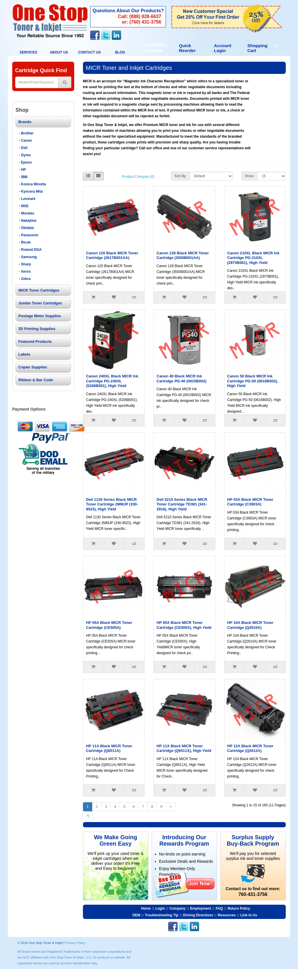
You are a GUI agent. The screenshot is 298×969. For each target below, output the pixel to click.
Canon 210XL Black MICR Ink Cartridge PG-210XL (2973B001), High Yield (253, 258)
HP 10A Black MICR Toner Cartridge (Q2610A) (250, 625)
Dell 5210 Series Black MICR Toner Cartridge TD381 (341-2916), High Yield (182, 504)
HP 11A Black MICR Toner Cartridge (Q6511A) (109, 748)
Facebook (95, 35)
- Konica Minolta (32, 184)
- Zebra (25, 279)
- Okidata (26, 228)
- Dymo (25, 155)
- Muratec (26, 213)
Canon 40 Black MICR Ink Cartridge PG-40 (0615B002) (181, 378)
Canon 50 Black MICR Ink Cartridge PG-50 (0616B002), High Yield (252, 381)
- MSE (24, 206)
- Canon (25, 141)
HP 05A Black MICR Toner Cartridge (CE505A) (109, 625)
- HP (22, 170)
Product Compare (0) (138, 177)
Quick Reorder (187, 48)
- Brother (26, 133)
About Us (59, 52)
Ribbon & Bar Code (35, 380)
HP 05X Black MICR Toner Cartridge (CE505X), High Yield (184, 625)
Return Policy (239, 908)
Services (28, 52)
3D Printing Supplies (36, 328)
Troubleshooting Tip (161, 915)
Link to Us (248, 915)
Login (160, 908)
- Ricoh (25, 242)
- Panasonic (28, 235)
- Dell (23, 148)
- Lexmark (27, 199)
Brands (24, 122)
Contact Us (103, 20)
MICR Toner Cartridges (38, 290)
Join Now (200, 883)
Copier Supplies (32, 367)
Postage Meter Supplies (39, 316)
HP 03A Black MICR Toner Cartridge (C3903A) (250, 502)
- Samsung (28, 257)
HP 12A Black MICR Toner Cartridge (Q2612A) (250, 748)
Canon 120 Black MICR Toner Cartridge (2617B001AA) (112, 255)
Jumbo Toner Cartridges (40, 303)
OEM (136, 915)
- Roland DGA (30, 250)
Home (146, 908)
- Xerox (25, 271)
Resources (226, 915)
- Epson (25, 162)
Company (178, 908)
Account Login (222, 48)
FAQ (219, 908)
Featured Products (35, 341)
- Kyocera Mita (31, 191)
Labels (24, 354)
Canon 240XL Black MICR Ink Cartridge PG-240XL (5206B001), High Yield (112, 381)
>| (87, 816)
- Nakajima (27, 221)
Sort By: (180, 176)
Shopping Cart (263, 48)
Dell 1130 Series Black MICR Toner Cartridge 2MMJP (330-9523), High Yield (112, 504)
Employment (200, 908)
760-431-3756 (252, 894)
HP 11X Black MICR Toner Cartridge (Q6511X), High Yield (184, 748)
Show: (249, 176)
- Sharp (25, 264)
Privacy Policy (75, 943)
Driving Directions (198, 915)
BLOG (120, 52)
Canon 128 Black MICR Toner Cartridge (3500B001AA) (183, 255)
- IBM (23, 177)
